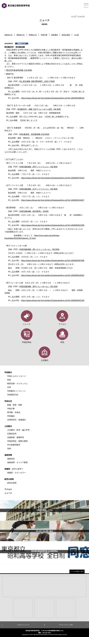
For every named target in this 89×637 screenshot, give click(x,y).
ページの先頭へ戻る (77, 571)
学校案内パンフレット (16, 391)
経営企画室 (66, 35)
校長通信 (54, 35)
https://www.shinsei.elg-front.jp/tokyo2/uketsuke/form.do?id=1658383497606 (52, 261)
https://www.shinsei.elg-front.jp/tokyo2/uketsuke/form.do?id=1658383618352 (52, 275)
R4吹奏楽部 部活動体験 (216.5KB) (34, 134)
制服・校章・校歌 (14, 405)
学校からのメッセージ (16, 376)
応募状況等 (12, 434)
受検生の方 (21, 35)
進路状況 (11, 459)
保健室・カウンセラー (13, 469)
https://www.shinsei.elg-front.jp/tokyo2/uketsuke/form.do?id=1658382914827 (52, 200)
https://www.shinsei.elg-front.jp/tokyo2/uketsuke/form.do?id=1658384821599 (52, 225)
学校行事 (44, 35)
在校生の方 (8, 35)
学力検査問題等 (13, 445)
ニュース (81, 16)
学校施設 (11, 416)
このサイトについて (23, 625)
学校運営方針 (12, 395)
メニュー (86, 7)
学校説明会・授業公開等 (17, 441)
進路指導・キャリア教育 (17, 462)
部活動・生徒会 (13, 412)
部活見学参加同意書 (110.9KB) (19, 70)
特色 (9, 380)
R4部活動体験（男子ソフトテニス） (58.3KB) (38, 167)
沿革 (9, 387)
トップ (73, 16)
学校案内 (8, 372)
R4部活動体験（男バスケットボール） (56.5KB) (39, 249)
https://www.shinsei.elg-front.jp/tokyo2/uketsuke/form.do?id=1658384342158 (52, 300)
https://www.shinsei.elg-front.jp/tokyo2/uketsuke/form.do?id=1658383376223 (52, 178)
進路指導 (8, 455)
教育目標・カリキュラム (17, 384)
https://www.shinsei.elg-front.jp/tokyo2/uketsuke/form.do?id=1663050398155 (52, 98)
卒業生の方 (33, 35)
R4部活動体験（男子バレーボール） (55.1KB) (38, 287)
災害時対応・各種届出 (16, 420)
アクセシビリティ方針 (66, 625)
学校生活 (8, 401)
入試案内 (8, 426)
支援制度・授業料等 (15, 437)
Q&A (9, 448)
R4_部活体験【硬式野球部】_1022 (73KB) (37, 81)
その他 (76, 35)
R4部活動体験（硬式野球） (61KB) (34, 211)
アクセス (8, 489)
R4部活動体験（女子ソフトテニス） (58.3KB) (38, 189)
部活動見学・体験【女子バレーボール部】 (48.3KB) (39, 109)
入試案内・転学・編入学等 (18, 430)
